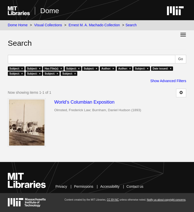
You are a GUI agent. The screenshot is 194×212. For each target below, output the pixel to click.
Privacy (61, 186)
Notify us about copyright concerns (166, 199)
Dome (49, 11)
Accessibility (109, 186)
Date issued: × (162, 68)
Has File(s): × (53, 68)
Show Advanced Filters (168, 81)
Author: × (108, 68)
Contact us (135, 186)
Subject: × (16, 68)
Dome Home (18, 25)
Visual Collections (48, 25)
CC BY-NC (113, 199)
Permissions (83, 186)
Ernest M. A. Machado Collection (94, 25)
